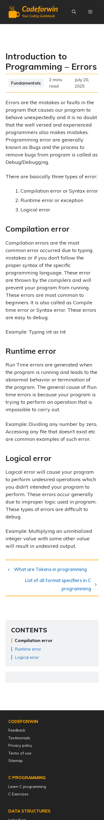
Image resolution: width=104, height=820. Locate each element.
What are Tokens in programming (50, 569)
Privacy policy (20, 745)
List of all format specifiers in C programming (58, 584)
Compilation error (34, 640)
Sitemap (15, 760)
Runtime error (28, 649)
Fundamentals (26, 83)
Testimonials (19, 737)
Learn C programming (27, 786)
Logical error (27, 657)
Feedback (16, 730)
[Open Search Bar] (73, 12)
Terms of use (19, 753)
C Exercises (18, 794)
